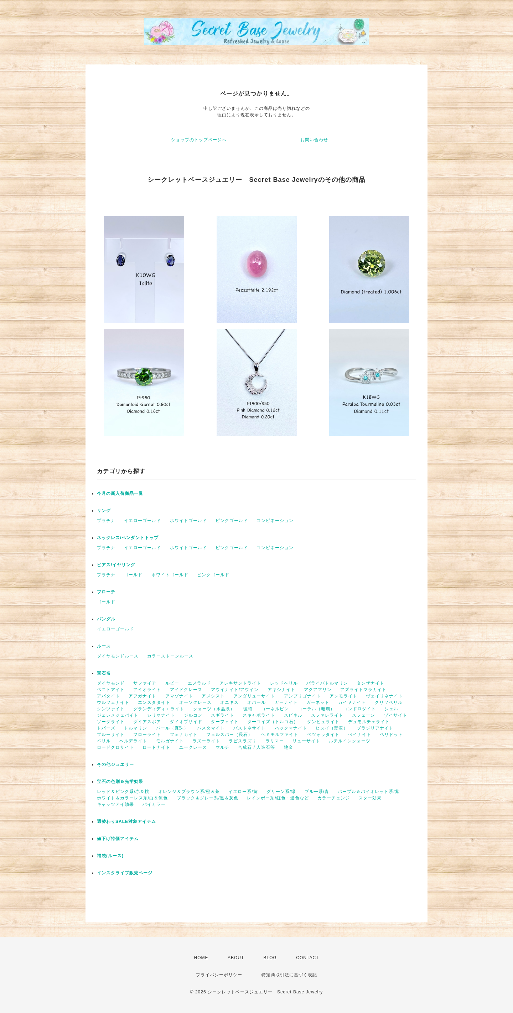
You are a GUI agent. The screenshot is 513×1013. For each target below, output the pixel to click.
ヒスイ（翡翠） (332, 728)
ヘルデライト (133, 740)
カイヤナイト (352, 702)
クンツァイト (111, 708)
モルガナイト (170, 740)
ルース (104, 646)
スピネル (293, 715)
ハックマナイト (291, 728)
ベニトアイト (111, 689)
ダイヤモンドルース (118, 656)
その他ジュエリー (115, 764)
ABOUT (236, 957)
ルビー (172, 683)
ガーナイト (286, 702)
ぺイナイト (359, 734)
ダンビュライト (323, 721)
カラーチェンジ (333, 797)
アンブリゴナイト (302, 696)
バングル (106, 619)
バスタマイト (211, 728)
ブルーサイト (111, 734)
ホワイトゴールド (188, 520)
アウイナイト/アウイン (235, 689)
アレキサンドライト (240, 683)
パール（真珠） (172, 728)
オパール (256, 702)
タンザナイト (370, 683)
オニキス (229, 702)
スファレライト (327, 715)
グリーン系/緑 (281, 791)
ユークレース (193, 747)
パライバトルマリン (327, 683)
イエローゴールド (142, 520)
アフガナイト (142, 696)
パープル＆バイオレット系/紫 (368, 791)
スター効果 (370, 797)
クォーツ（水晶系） (214, 708)
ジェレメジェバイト (118, 715)
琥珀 (248, 708)
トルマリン (135, 728)
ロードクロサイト (115, 747)
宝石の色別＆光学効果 (120, 781)
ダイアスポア (147, 721)
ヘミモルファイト (279, 734)
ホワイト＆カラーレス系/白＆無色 (132, 797)
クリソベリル (389, 702)
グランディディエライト (158, 708)
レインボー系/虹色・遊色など (278, 797)
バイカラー (154, 804)
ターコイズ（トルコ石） (272, 721)
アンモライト (343, 696)
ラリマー (274, 740)
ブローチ (106, 591)
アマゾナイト (179, 696)
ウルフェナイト (113, 702)
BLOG (270, 957)
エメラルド (199, 683)
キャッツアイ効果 (115, 804)
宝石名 (104, 673)
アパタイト (108, 696)
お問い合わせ (314, 139)
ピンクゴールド (232, 520)
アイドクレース (186, 689)
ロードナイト (156, 747)
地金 (288, 747)
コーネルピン (275, 708)
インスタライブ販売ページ (124, 872)
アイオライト (147, 689)
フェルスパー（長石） (229, 734)
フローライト (147, 734)
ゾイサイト (395, 715)
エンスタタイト (154, 702)
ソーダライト (111, 721)
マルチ (222, 747)
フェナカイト (184, 734)
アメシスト (213, 696)
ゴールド (133, 574)
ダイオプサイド (186, 721)
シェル (391, 708)
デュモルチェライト (369, 721)
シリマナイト (161, 715)
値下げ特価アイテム (118, 838)
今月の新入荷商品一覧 (120, 493)
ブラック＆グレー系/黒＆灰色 (207, 797)
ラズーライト (206, 740)
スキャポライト (259, 715)
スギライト (222, 715)
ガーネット (318, 702)
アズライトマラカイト (363, 689)
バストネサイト (249, 728)
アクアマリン (318, 689)
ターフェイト (225, 721)
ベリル (104, 740)
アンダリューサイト (254, 696)
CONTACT (307, 957)
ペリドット (391, 734)
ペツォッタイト (323, 734)
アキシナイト (281, 689)
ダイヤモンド (111, 683)
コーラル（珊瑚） (316, 708)
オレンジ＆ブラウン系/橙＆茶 (189, 791)
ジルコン (193, 715)
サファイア (144, 683)
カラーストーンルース (170, 656)
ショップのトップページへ (199, 139)
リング (104, 510)
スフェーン (363, 715)
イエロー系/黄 (243, 791)
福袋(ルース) (110, 855)
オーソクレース (195, 702)
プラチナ (106, 520)
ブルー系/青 (317, 791)
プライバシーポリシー (219, 974)
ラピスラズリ (242, 740)
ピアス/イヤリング (116, 564)
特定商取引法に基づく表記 (289, 974)
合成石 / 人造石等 (256, 747)
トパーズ (106, 728)
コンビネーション (275, 520)
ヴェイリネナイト (384, 696)
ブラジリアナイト (375, 728)
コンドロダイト (359, 708)
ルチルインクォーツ (349, 740)
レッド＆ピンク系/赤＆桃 (123, 791)
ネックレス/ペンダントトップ (128, 537)
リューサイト (306, 740)
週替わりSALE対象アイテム (126, 821)
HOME (201, 957)
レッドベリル (284, 683)
